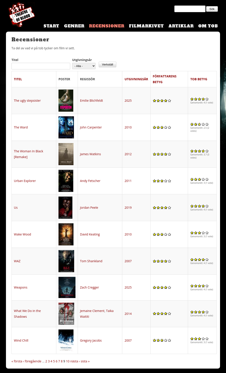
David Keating (90, 234)
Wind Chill (21, 340)
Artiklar (181, 26)
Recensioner (106, 26)
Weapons (20, 287)
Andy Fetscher (90, 181)
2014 (128, 314)
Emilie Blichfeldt (91, 100)
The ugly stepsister (27, 100)
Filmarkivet (146, 26)
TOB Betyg (198, 79)
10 (68, 361)
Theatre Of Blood (20, 15)
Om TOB (208, 26)
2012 (128, 154)
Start (51, 26)
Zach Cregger (89, 287)
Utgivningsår (82, 60)
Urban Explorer (25, 181)
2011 (128, 181)
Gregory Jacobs (91, 340)
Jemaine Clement (92, 311)
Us (16, 207)
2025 (128, 100)
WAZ (17, 261)
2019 (128, 207)
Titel (14, 60)
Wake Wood (22, 234)
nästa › (75, 361)
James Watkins (90, 154)
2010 (128, 127)
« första (16, 361)
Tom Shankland (91, 261)
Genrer (74, 26)
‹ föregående (32, 361)
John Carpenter (91, 127)
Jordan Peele (89, 207)
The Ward (21, 127)
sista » (85, 361)
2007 (128, 261)
